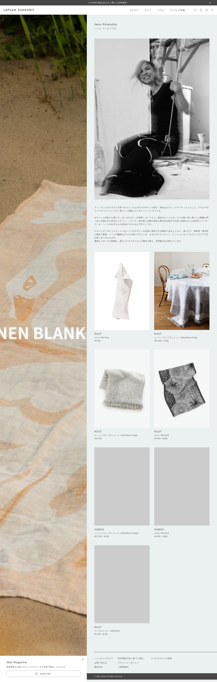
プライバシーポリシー (128, 663)
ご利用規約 (123, 667)
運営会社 (98, 667)
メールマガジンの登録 (161, 658)
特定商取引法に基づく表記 (130, 658)
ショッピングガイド (103, 658)
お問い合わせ (100, 663)
